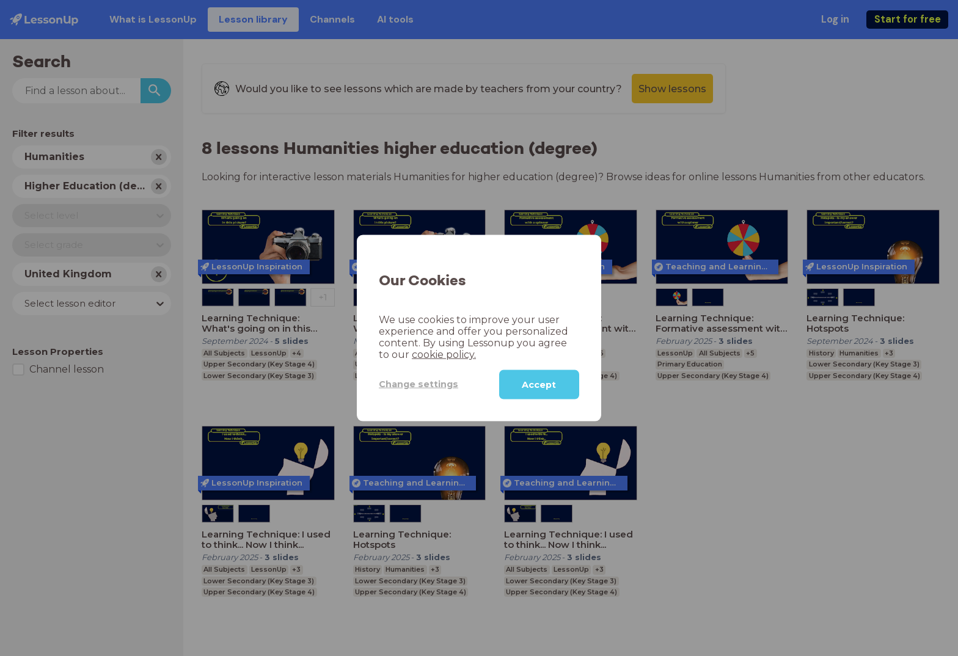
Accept (539, 384)
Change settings (418, 384)
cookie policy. (444, 354)
